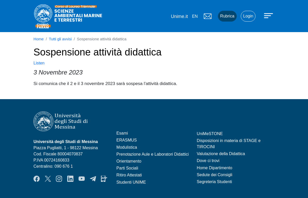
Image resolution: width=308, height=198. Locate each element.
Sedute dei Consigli (214, 175)
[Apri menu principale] (269, 15)
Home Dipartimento (214, 168)
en (195, 16)
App (104, 179)
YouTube (82, 179)
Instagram (59, 179)
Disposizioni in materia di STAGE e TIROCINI (229, 143)
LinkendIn (70, 179)
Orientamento (128, 161)
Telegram (93, 179)
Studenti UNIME (131, 182)
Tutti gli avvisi (60, 39)
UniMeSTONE (210, 133)
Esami (122, 133)
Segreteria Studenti (214, 182)
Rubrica (227, 16)
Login (248, 16)
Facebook (36, 179)
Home (38, 39)
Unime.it (179, 16)
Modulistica (126, 147)
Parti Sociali (127, 168)
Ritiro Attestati (129, 175)
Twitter (48, 179)
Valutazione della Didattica (221, 154)
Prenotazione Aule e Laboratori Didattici (152, 154)
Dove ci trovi (208, 160)
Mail (207, 16)
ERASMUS (126, 140)
